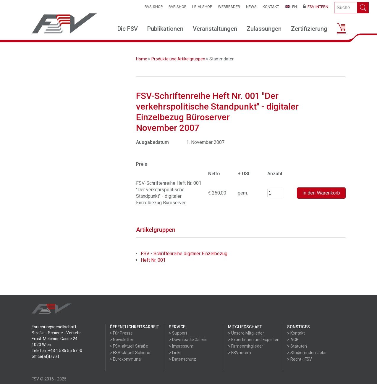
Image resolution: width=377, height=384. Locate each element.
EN (291, 6)
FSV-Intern (315, 6)
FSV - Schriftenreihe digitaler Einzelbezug (184, 253)
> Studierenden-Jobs (306, 352)
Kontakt (271, 6)
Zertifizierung (309, 28)
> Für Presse (121, 333)
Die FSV (127, 28)
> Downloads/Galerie (188, 339)
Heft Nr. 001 (153, 260)
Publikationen (165, 28)
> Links (175, 352)
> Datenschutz (182, 359)
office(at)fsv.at (45, 356)
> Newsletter (121, 339)
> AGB (293, 339)
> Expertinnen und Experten (253, 339)
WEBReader (229, 6)
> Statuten (297, 346)
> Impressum (181, 346)
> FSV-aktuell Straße (129, 346)
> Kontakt (296, 333)
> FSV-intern (239, 352)
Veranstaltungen (215, 28)
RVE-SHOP (177, 6)
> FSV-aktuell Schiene (130, 352)
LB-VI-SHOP (202, 6)
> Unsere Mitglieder (246, 333)
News (251, 6)
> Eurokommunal (126, 359)
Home (141, 59)
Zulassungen (264, 28)
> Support (178, 333)
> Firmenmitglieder (245, 346)
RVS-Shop (154, 6)
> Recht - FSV (299, 359)
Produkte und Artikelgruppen (178, 59)
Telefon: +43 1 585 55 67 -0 (57, 350)
